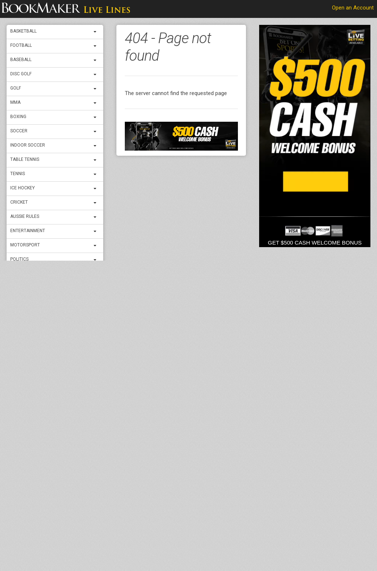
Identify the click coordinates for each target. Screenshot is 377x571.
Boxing (18, 116)
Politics (19, 259)
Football (21, 45)
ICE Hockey (22, 187)
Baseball (20, 59)
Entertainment (27, 230)
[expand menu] (96, 32)
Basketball (23, 31)
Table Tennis (24, 159)
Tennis (17, 173)
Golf (15, 88)
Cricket (19, 202)
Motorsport (25, 244)
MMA (15, 102)
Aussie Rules (24, 216)
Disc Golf (20, 73)
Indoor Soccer (27, 145)
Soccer (18, 130)
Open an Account (353, 7)
